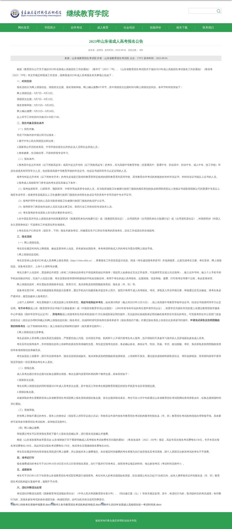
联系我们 (208, 27)
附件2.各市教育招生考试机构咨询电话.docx (77, 504)
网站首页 (23, 27)
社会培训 (129, 27)
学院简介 (50, 27)
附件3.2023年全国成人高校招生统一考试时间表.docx (132, 504)
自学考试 (76, 27)
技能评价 (155, 27)
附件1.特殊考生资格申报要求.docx (32, 504)
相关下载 (182, 27)
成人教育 (102, 27)
